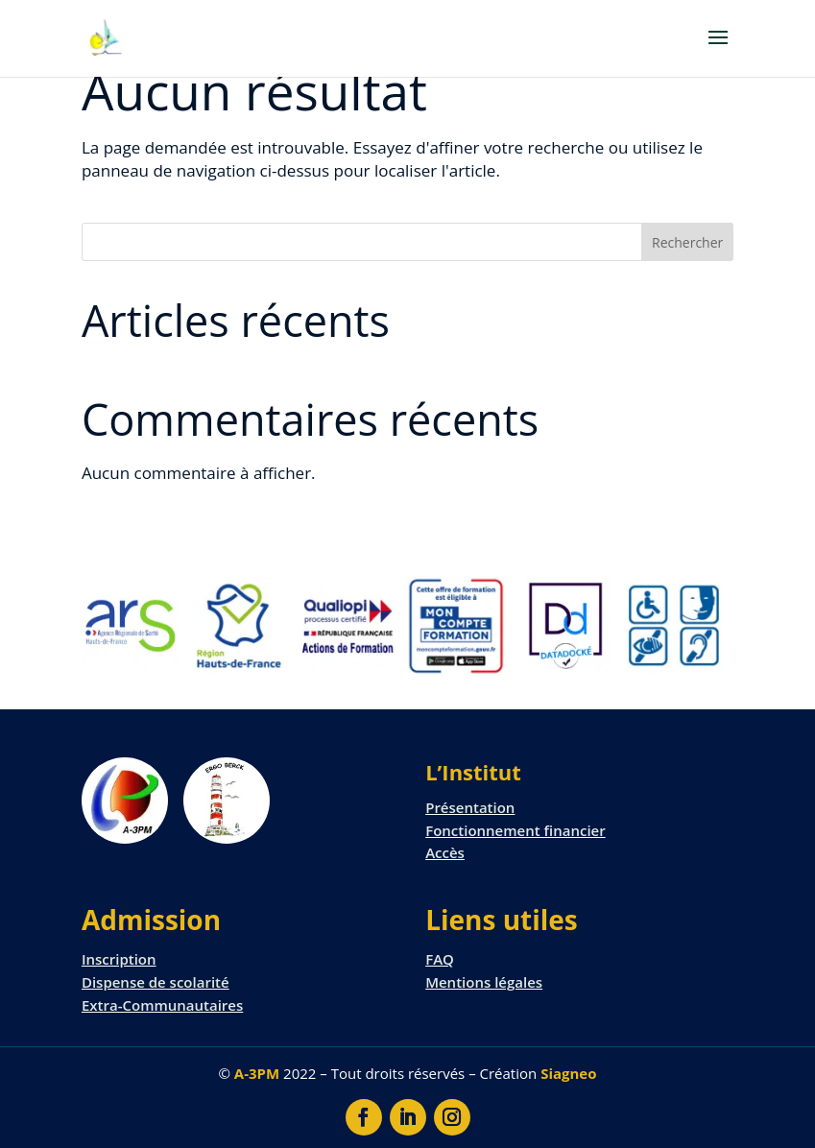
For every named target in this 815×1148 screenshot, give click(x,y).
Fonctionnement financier (515, 830)
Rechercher (687, 242)
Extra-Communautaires (162, 1005)
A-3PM (256, 1073)
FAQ (439, 959)
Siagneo (568, 1073)
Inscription (119, 959)
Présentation (470, 807)
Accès (445, 852)
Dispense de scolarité (155, 982)
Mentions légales (483, 982)
